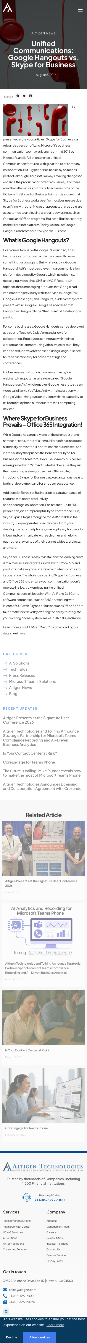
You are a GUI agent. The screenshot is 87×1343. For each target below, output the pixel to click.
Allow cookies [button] (39, 1337)
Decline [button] (11, 1337)
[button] (80, 9)
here (22, 633)
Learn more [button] (55, 1325)
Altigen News (43, 33)
